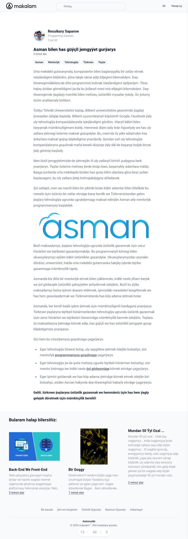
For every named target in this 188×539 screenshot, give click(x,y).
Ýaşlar (101, 62)
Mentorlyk (54, 62)
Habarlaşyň (136, 509)
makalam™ (85, 525)
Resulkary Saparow (63, 31)
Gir (164, 5)
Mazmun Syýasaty (115, 509)
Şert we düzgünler (67, 509)
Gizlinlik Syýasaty (91, 509)
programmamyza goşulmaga (76, 355)
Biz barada (47, 509)
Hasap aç (176, 5)
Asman (39, 62)
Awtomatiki (89, 521)
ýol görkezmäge (98, 369)
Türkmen (88, 62)
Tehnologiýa (71, 62)
